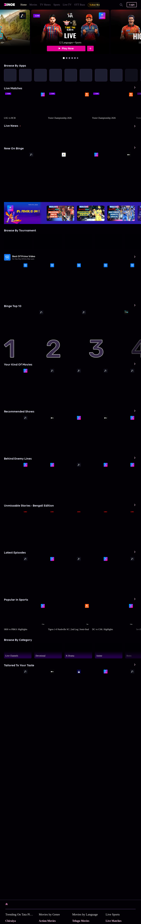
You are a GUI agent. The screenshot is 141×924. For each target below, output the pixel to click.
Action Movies (47, 920)
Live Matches (113, 920)
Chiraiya (10, 920)
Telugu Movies (80, 920)
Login (132, 4)
